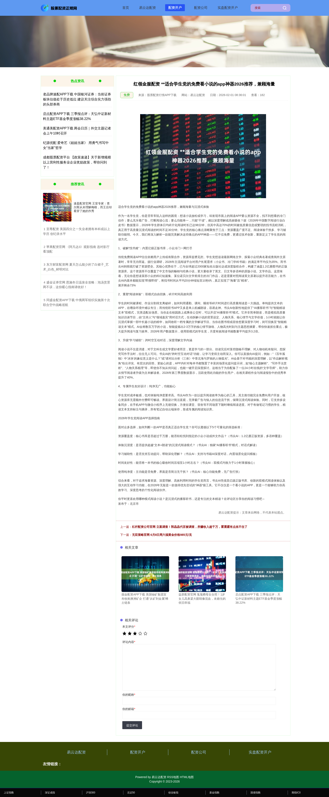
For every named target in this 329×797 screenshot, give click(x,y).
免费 (127, 95)
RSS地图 (173, 777)
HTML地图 (187, 777)
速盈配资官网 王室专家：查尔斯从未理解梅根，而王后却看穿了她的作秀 (93, 207)
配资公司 (201, 7)
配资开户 (175, 7)
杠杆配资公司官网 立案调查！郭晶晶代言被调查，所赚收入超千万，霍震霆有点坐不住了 (189, 526)
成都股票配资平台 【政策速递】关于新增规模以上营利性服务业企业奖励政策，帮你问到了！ (77, 162)
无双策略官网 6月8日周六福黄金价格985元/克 (162, 534)
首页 (125, 7)
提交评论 (132, 725)
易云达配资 (147, 7)
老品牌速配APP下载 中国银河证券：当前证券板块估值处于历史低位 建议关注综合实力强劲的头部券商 (77, 99)
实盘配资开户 (228, 7)
